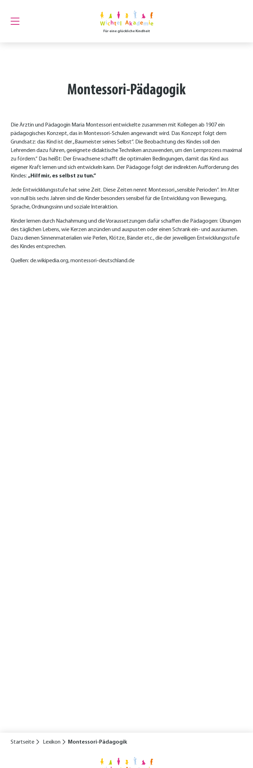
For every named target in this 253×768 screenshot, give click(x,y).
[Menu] (15, 21)
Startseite (22, 742)
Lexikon (52, 742)
